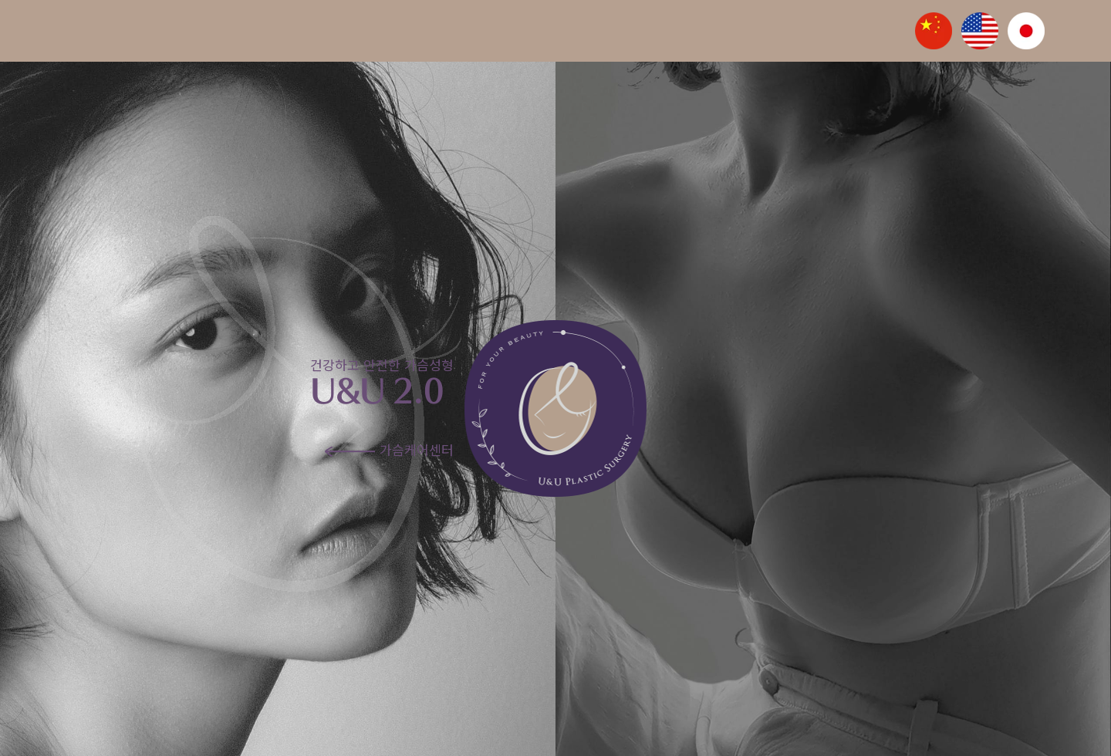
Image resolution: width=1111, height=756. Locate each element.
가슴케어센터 (389, 449)
